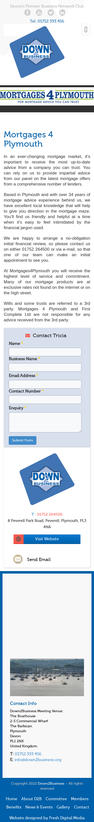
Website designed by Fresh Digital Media (47, 818)
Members (79, 799)
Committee (56, 799)
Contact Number (26, 391)
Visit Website (47, 539)
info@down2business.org (37, 760)
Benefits (13, 807)
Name (16, 343)
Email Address (23, 376)
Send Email (39, 559)
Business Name (24, 359)
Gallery (63, 807)
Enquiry (17, 408)
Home (11, 799)
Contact (81, 807)
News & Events (39, 807)
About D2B (31, 799)
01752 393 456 (51, 21)
